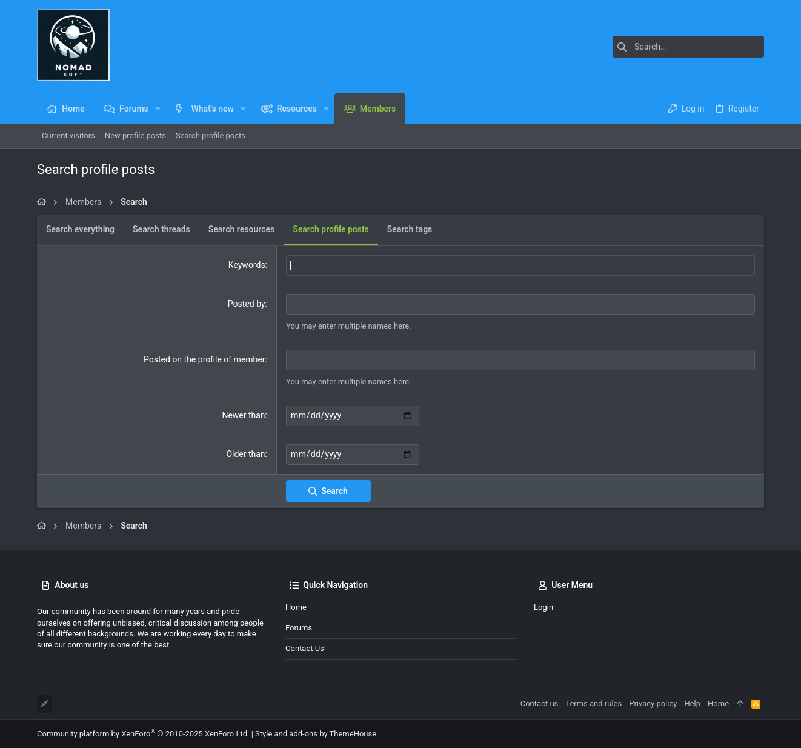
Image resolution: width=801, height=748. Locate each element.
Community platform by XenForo (143, 733)
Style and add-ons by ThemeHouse (315, 733)
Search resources (241, 229)
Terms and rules (593, 702)
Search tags (409, 229)
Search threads (161, 229)
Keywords (246, 265)
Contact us (304, 647)
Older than (245, 453)
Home (296, 605)
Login (543, 605)
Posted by (246, 304)
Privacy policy (653, 702)
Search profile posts (331, 229)
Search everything (80, 229)
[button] (158, 108)
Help (692, 702)
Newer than (243, 415)
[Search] (688, 47)
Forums (298, 627)
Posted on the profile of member (204, 359)
